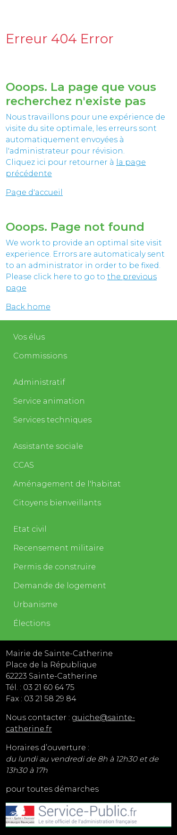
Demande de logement (59, 585)
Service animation (49, 401)
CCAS (23, 465)
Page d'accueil (34, 192)
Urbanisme (35, 604)
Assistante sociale (48, 446)
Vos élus (29, 336)
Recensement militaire (58, 547)
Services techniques (52, 419)
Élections (31, 623)
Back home (28, 306)
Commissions (40, 355)
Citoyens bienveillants (57, 502)
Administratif (39, 382)
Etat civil (30, 529)
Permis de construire (54, 566)
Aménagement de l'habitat (67, 483)
